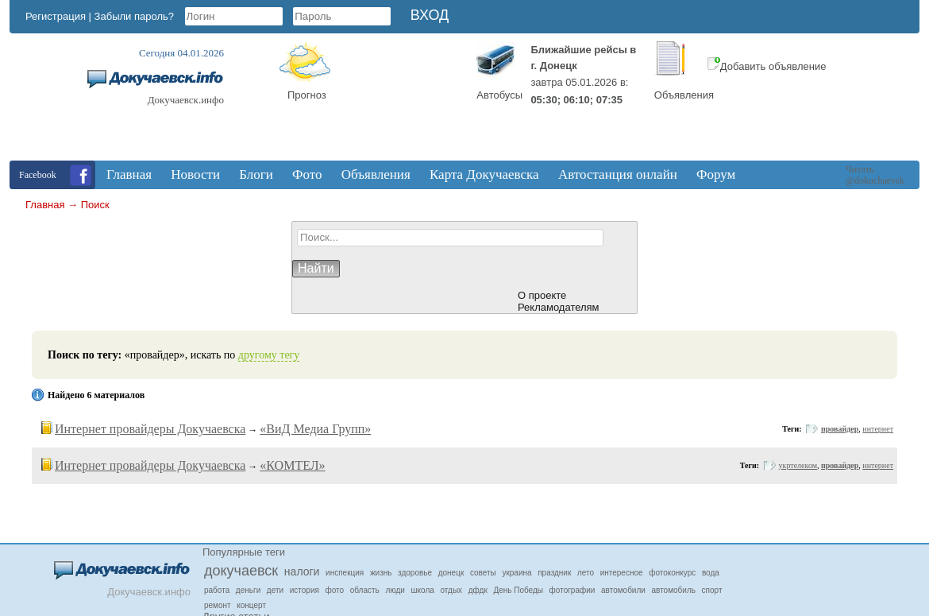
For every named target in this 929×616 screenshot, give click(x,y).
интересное (621, 572)
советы (483, 572)
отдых (451, 590)
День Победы (518, 590)
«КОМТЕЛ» (292, 465)
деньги (248, 590)
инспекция (345, 572)
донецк (451, 572)
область (365, 590)
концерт (251, 605)
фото (335, 590)
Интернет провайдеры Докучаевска (150, 429)
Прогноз (306, 95)
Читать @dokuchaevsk (875, 175)
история (304, 590)
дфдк (478, 590)
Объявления (684, 95)
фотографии (572, 590)
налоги (302, 571)
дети (275, 590)
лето (585, 572)
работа (216, 590)
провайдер (839, 428)
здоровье (415, 572)
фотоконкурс (672, 572)
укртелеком (798, 465)
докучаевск (241, 571)
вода (710, 572)
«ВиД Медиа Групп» (315, 429)
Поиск (95, 205)
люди (395, 590)
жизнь (381, 572)
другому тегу (269, 355)
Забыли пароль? (134, 16)
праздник (554, 572)
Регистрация (55, 16)
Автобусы (499, 95)
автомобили (623, 590)
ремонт (217, 605)
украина (516, 572)
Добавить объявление (767, 66)
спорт (712, 590)
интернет (877, 428)
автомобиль (674, 590)
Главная (44, 205)
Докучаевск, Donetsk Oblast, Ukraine (403, 101)
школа (422, 590)
